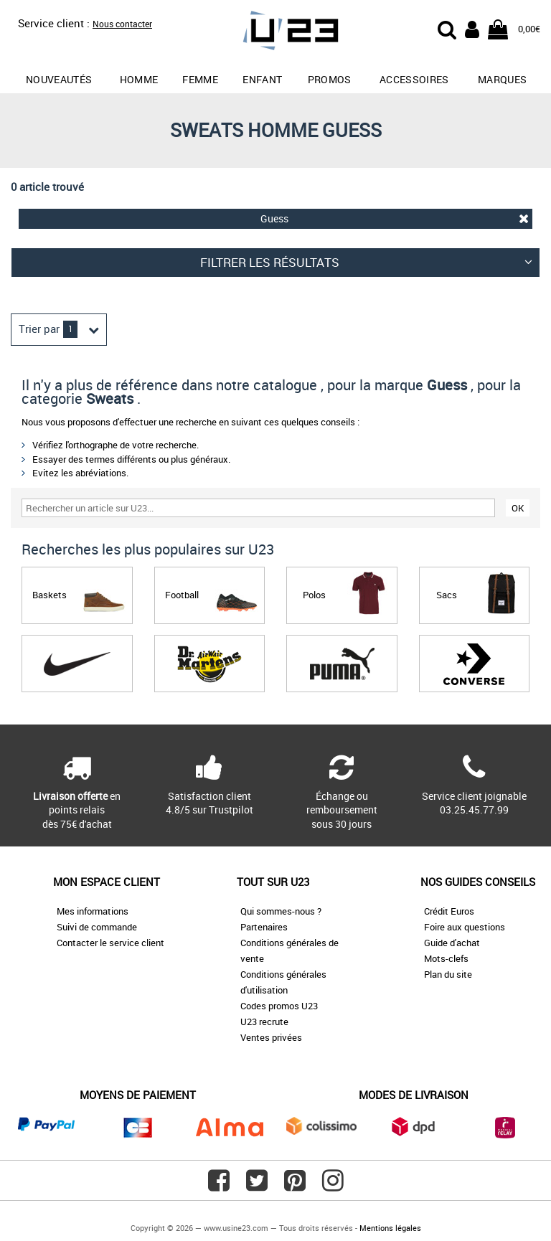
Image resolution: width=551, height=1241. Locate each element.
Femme (200, 79)
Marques (502, 79)
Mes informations (92, 911)
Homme (139, 79)
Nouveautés (59, 79)
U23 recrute (264, 1021)
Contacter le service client (110, 942)
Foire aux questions (464, 926)
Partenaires (264, 926)
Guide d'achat (452, 942)
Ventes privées (271, 1037)
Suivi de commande (97, 926)
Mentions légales (390, 1227)
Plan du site (448, 974)
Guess (394, 218)
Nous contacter (122, 23)
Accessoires (414, 79)
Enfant (262, 79)
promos (330, 79)
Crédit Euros (449, 911)
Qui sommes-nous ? (280, 911)
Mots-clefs (446, 958)
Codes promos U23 (279, 1005)
